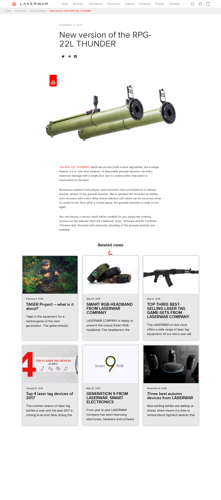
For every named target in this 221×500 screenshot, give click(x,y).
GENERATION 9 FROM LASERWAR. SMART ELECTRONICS (107, 398)
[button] (63, 56)
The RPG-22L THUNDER (74, 167)
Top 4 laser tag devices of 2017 (49, 395)
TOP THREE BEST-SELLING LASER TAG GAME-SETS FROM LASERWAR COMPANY (168, 310)
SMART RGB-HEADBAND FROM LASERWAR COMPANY (109, 308)
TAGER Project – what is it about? (50, 306)
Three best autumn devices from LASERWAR (170, 395)
